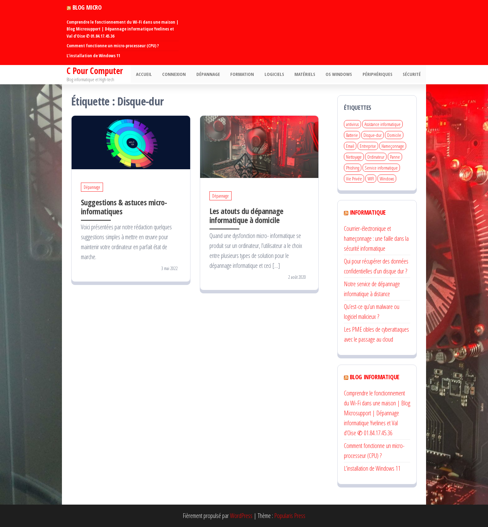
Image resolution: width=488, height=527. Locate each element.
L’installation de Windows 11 (93, 55)
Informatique (368, 212)
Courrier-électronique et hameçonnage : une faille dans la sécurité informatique (376, 238)
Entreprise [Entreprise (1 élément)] (368, 146)
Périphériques (379, 75)
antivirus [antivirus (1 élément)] (352, 124)
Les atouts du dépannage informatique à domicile (246, 215)
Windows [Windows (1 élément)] (387, 178)
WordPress (241, 515)
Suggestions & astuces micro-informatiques (124, 207)
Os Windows (341, 75)
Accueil (153, 75)
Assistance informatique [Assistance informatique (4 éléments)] (382, 124)
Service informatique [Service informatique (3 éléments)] (381, 168)
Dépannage (215, 75)
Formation (248, 75)
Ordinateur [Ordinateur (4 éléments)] (375, 157)
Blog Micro (87, 7)
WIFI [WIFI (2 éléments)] (371, 178)
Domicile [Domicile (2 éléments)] (394, 135)
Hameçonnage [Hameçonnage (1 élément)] (393, 146)
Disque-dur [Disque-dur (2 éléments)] (373, 135)
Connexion (182, 75)
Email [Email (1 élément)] (350, 146)
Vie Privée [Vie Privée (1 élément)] (354, 178)
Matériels (308, 75)
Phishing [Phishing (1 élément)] (352, 168)
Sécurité (412, 75)
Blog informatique (374, 377)
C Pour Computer (95, 71)
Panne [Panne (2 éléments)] (395, 157)
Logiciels (279, 75)
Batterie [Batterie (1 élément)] (352, 135)
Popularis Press (289, 515)
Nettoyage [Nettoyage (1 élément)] (354, 157)
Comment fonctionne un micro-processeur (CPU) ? (113, 46)
